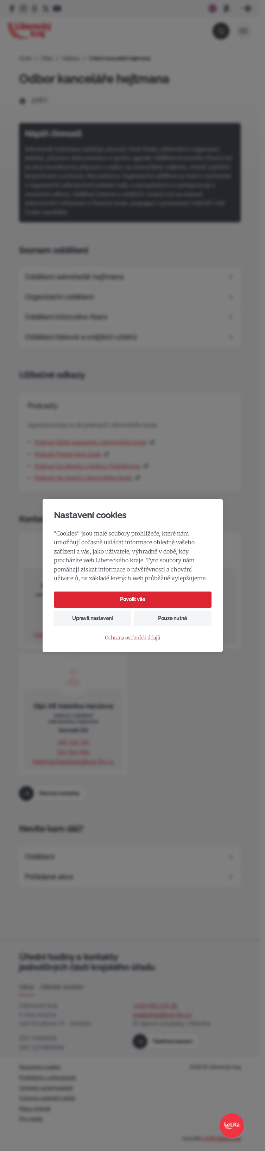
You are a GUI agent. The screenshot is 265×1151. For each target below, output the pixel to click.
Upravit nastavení (92, 618)
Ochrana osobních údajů (132, 638)
